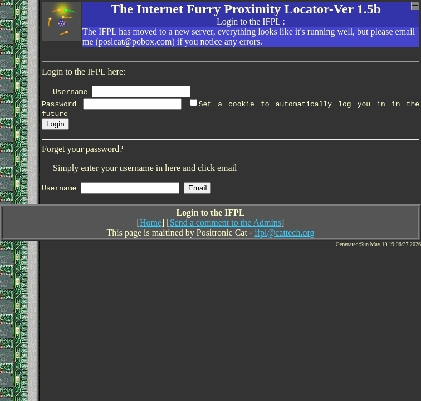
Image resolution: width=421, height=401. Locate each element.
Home (150, 224)
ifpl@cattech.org (284, 234)
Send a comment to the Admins (225, 224)
